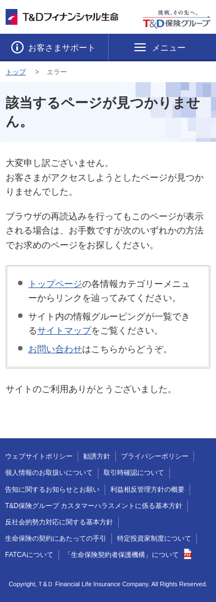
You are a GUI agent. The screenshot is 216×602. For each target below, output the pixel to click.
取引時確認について (134, 473)
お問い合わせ (55, 349)
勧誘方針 (96, 456)
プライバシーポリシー (154, 456)
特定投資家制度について (154, 538)
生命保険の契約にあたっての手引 (55, 538)
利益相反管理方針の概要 (147, 489)
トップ (16, 72)
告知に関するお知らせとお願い (52, 489)
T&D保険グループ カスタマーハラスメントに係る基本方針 (93, 506)
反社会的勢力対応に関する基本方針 (59, 522)
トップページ (55, 284)
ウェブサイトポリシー (39, 456)
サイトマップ (64, 330)
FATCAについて (29, 555)
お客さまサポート (61, 47)
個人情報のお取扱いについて (49, 473)
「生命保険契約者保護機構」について (128, 555)
